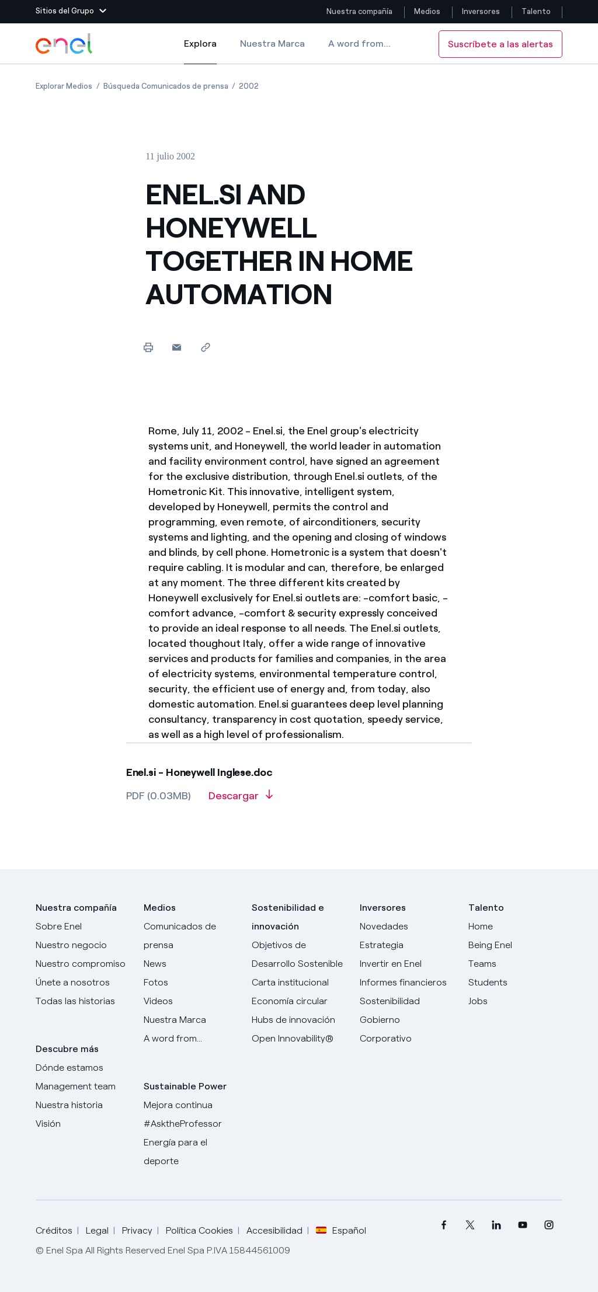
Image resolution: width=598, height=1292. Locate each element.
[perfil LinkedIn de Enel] (497, 1225)
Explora (200, 51)
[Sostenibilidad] (407, 1001)
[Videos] (191, 1001)
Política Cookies (199, 1230)
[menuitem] (444, 1225)
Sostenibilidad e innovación (288, 917)
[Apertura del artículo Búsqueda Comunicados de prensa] (165, 86)
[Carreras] (515, 926)
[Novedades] (407, 926)
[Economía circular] (299, 1001)
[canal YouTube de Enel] (523, 1225)
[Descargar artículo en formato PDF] (240, 800)
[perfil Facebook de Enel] (444, 1225)
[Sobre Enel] (83, 926)
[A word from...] (191, 1038)
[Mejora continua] (191, 1105)
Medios (427, 11)
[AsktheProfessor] (191, 1124)
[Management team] (83, 1086)
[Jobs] (515, 1001)
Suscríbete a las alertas (500, 44)
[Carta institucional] (299, 982)
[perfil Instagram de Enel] (549, 1225)
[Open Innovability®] (299, 1038)
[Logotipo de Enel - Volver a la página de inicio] (65, 43)
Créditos (54, 1230)
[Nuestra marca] (191, 1020)
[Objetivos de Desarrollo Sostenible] (299, 954)
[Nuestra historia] (83, 1105)
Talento (536, 11)
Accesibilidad (274, 1230)
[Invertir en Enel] (407, 964)
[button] (71, 11)
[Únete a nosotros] (83, 982)
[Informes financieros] (407, 982)
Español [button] (341, 1230)
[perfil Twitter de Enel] (470, 1225)
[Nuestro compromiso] (83, 964)
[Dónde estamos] (83, 1067)
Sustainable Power (185, 1086)
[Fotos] (191, 982)
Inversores (481, 11)
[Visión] (83, 1124)
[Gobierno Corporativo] (407, 1029)
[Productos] (83, 945)
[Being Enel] (515, 945)
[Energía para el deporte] (191, 1152)
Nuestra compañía (359, 11)
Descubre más (67, 1048)
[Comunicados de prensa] (191, 936)
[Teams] (515, 964)
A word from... (359, 43)
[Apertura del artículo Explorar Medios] (64, 86)
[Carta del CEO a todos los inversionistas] (191, 964)
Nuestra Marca (272, 43)
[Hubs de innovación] (299, 1020)
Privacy (137, 1230)
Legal (97, 1230)
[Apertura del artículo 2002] (249, 86)
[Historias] (83, 1001)
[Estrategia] (407, 945)
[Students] (515, 982)
